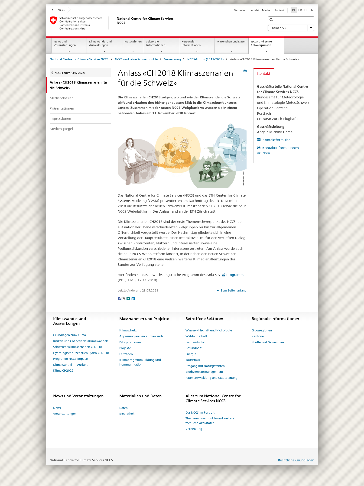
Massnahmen (133, 41)
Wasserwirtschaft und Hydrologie (208, 330)
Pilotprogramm (130, 342)
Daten (123, 408)
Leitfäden (126, 354)
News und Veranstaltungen (65, 43)
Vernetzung (172, 59)
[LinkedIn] (133, 298)
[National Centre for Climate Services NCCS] (116, 22)
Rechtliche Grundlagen (296, 460)
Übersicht (253, 10)
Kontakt (279, 10)
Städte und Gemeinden (268, 342)
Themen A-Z (291, 27)
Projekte (125, 348)
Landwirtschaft (196, 342)
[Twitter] (124, 298)
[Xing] (129, 298)
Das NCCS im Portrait (199, 412)
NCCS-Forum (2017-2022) (205, 59)
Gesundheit (193, 348)
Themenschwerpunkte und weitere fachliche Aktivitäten (209, 420)
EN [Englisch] (311, 10)
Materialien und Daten (231, 41)
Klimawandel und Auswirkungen (100, 43)
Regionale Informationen (191, 43)
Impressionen (60, 118)
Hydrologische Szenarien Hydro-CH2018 (81, 353)
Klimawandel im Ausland (70, 364)
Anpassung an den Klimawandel (141, 336)
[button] (272, 20)
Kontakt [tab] (263, 73)
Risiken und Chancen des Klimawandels (80, 341)
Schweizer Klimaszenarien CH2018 (77, 347)
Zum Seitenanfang (233, 290)
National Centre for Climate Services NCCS (79, 59)
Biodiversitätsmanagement (204, 371)
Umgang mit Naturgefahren (205, 366)
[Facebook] (120, 298)
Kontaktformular (276, 140)
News (57, 408)
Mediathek (126, 413)
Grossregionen (262, 330)
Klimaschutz (128, 330)
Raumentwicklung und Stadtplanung (211, 377)
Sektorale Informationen (155, 43)
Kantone (258, 336)
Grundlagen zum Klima (69, 335)
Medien (266, 10)
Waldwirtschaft (196, 336)
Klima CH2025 (63, 370)
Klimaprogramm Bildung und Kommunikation (140, 362)
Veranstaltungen (65, 413)
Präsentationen (62, 108)
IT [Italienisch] (305, 10)
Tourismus (192, 360)
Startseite (239, 10)
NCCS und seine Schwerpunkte (266, 45)
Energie (190, 354)
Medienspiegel (61, 128)
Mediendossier (61, 98)
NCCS (58, 10)
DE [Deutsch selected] (294, 10)
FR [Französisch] (300, 10)
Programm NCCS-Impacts (70, 358)
